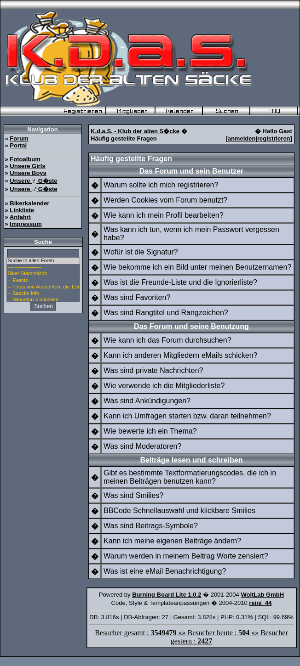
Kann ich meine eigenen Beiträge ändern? (172, 541)
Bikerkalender (29, 203)
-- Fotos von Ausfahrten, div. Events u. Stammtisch (43, 287)
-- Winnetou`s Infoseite (43, 300)
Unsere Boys (28, 172)
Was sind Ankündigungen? (147, 401)
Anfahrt (20, 217)
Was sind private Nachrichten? (153, 370)
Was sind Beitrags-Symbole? (151, 526)
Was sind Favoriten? (137, 297)
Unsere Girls (27, 166)
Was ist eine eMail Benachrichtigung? (165, 571)
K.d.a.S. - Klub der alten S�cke (135, 131)
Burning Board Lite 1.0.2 (166, 594)
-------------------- (43, 267)
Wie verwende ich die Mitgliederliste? (164, 385)
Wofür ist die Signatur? (141, 252)
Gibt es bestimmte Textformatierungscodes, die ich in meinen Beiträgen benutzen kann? (190, 477)
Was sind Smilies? (133, 495)
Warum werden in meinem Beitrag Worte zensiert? (186, 556)
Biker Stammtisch (43, 274)
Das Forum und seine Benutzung (191, 326)
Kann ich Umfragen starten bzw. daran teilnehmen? (187, 416)
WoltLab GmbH (262, 594)
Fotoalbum (25, 159)
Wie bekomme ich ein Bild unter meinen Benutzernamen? (197, 267)
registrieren (273, 138)
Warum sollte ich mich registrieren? (161, 185)
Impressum (25, 223)
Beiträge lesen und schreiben (191, 460)
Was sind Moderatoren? (142, 446)
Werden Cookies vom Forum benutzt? (165, 200)
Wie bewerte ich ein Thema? (150, 431)
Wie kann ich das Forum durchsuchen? (167, 340)
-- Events (43, 280)
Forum (19, 138)
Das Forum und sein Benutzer (191, 171)
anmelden (242, 138)
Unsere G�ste (33, 180)
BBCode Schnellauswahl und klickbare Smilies (179, 510)
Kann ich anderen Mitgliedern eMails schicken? (180, 355)
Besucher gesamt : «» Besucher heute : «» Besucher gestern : (191, 637)
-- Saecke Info (43, 293)
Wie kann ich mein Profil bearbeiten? (164, 215)
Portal (18, 145)
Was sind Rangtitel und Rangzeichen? (166, 312)
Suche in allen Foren (43, 261)
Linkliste (22, 210)
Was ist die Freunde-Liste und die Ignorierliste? (180, 282)
